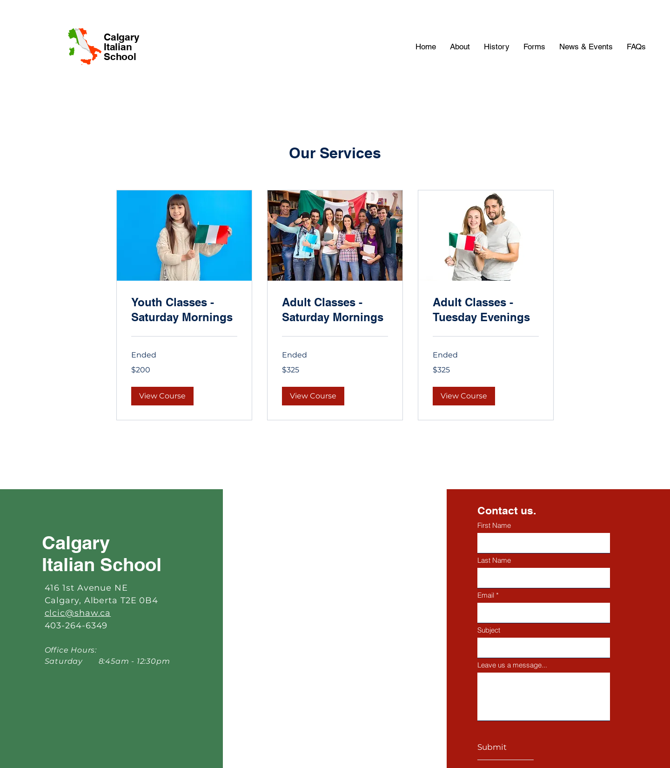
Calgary (76, 542)
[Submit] (505, 747)
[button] (162, 396)
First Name (494, 525)
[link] (184, 310)
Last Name (494, 560)
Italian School (101, 564)
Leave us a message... (512, 664)
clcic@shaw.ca (78, 613)
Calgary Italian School (122, 46)
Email (485, 595)
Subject (488, 630)
